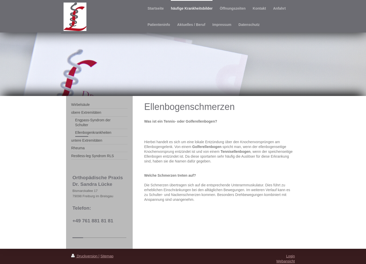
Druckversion (84, 256)
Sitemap (106, 256)
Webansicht (285, 261)
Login (290, 256)
